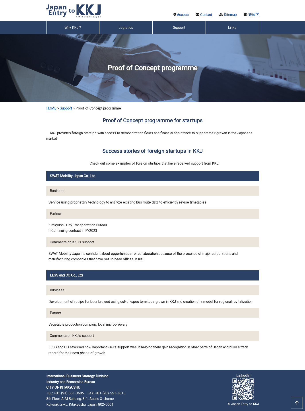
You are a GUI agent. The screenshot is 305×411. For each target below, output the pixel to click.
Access (183, 15)
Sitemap (230, 15)
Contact (206, 15)
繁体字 (253, 15)
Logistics (126, 27)
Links (232, 27)
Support (66, 108)
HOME (51, 108)
